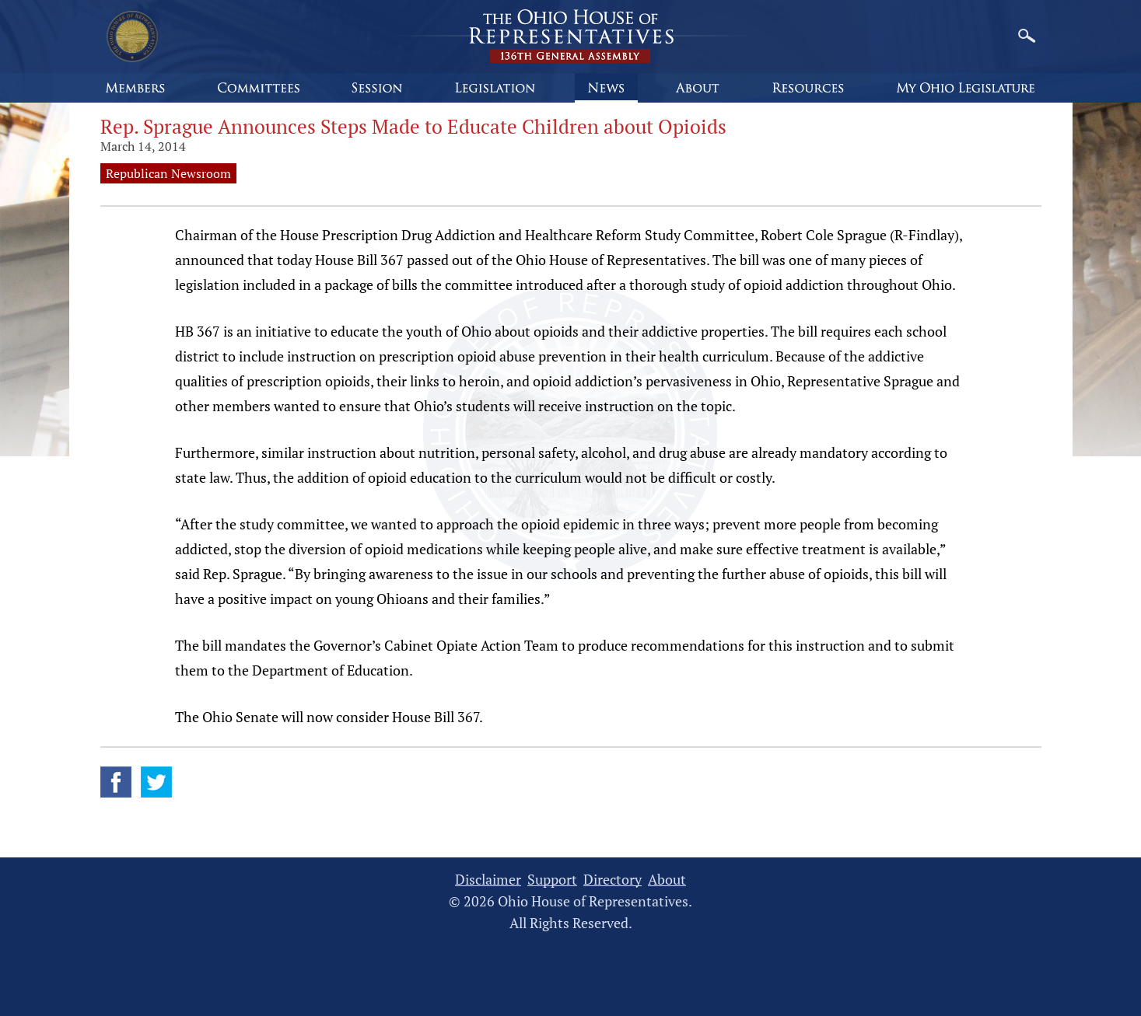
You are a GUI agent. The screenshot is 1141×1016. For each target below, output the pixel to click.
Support (552, 879)
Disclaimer (488, 879)
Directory (612, 879)
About (667, 879)
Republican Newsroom (168, 173)
